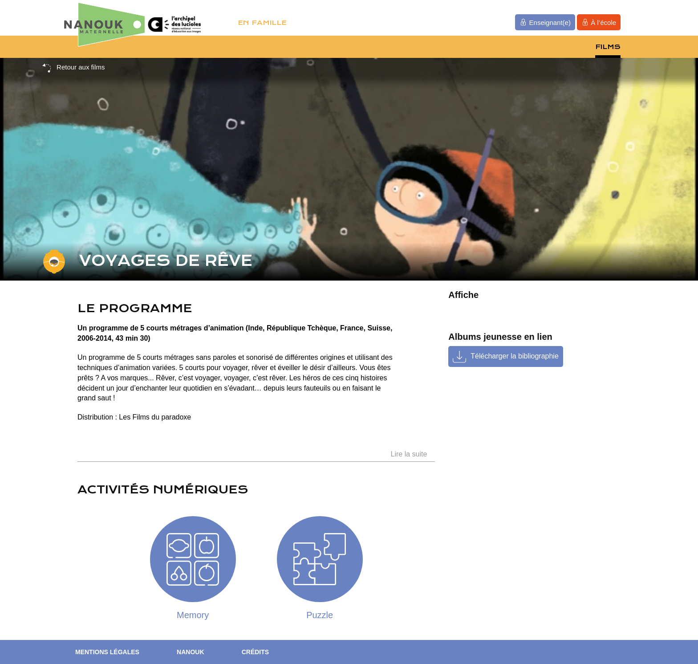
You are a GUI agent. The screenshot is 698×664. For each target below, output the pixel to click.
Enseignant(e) (545, 22)
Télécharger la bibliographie (514, 356)
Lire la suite (409, 454)
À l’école (598, 22)
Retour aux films (73, 68)
